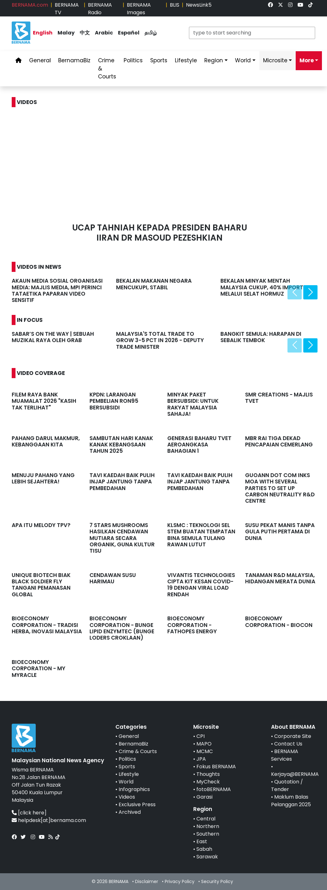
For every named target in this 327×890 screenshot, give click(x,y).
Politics (127, 759)
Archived (130, 812)
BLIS (174, 5)
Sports (127, 766)
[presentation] (294, 292)
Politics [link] (133, 60)
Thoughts (208, 774)
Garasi (204, 797)
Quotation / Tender (287, 785)
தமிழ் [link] (151, 32)
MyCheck (208, 781)
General (129, 736)
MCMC (204, 751)
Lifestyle (129, 774)
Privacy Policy (179, 881)
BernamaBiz (133, 743)
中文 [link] (85, 32)
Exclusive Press (137, 804)
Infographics (134, 789)
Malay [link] (66, 32)
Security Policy (217, 881)
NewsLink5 (199, 5)
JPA (201, 759)
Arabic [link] (104, 32)
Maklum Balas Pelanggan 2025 (291, 800)
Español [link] (128, 32)
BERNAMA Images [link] (139, 8)
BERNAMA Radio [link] (100, 8)
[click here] (32, 812)
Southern (207, 834)
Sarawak (207, 856)
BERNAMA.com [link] (30, 5)
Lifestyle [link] (186, 60)
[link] (270, 5)
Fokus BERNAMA (216, 766)
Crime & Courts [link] (107, 68)
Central (205, 818)
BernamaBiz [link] (74, 60)
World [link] (243, 60)
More (306, 60)
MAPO (204, 743)
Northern (207, 826)
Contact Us (288, 743)
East (201, 841)
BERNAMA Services (284, 755)
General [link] (40, 60)
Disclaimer (146, 881)
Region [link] (213, 60)
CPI (200, 736)
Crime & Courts (138, 751)
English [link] (42, 32)
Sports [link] (158, 60)
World (126, 781)
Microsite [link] (275, 60)
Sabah (204, 849)
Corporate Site (292, 736)
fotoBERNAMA (213, 789)
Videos (127, 797)
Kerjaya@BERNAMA (295, 774)
